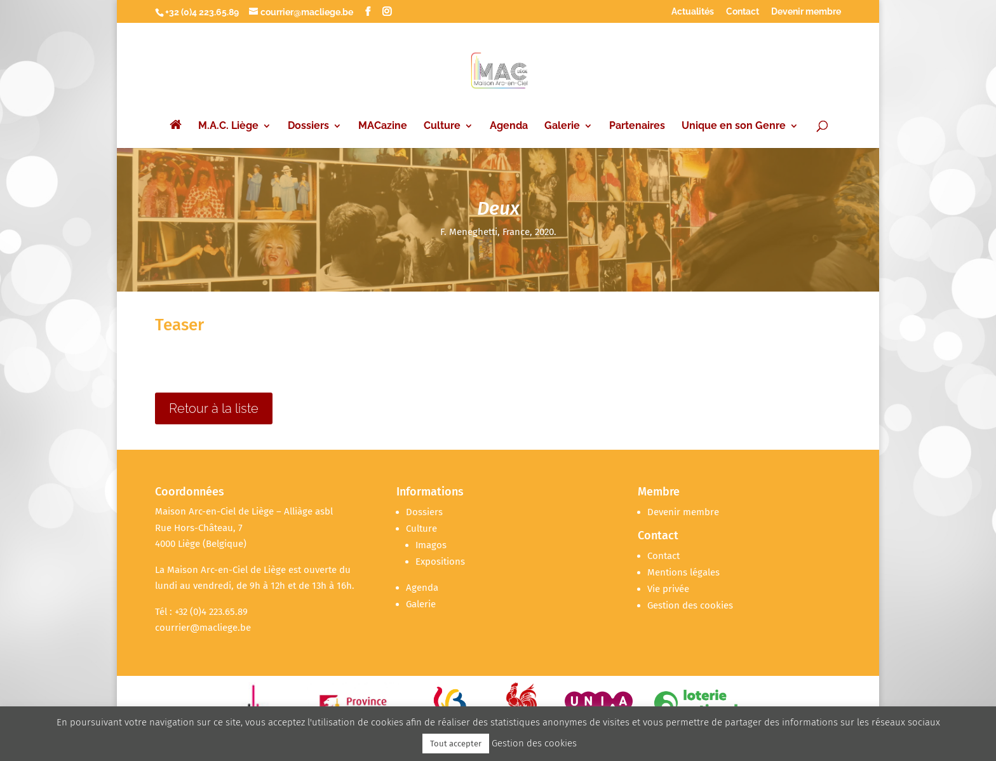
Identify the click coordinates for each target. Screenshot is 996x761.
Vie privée (668, 589)
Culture (442, 126)
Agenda (509, 126)
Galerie (562, 126)
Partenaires (637, 126)
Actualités (692, 12)
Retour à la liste (214, 408)
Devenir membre (806, 12)
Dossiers (308, 126)
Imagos (431, 545)
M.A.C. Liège (228, 126)
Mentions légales (683, 572)
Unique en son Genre (734, 126)
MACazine (382, 126)
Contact (742, 12)
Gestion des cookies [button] (690, 605)
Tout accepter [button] (455, 743)
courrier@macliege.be (203, 627)
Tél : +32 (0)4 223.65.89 (201, 611)
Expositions (440, 561)
